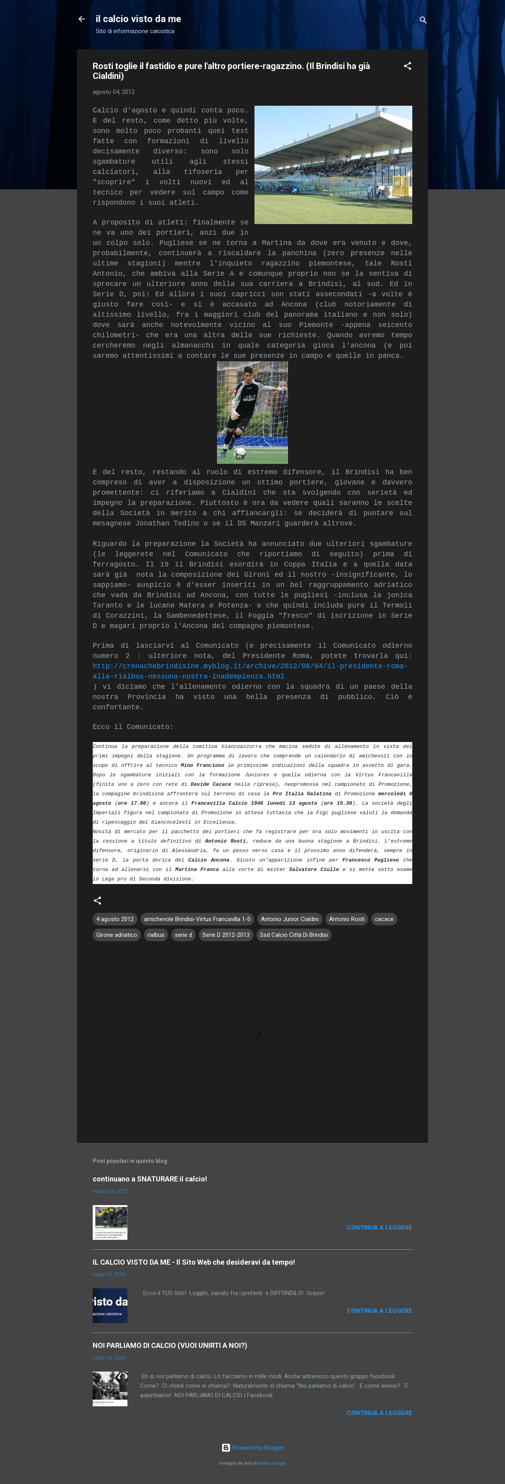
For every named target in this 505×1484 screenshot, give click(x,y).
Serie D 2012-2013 (226, 934)
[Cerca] (423, 21)
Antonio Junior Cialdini (290, 919)
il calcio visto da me (138, 18)
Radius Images (272, 1463)
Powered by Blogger (252, 1447)
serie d (183, 934)
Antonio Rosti (347, 919)
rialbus (156, 934)
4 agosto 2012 (115, 919)
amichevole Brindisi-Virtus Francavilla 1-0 (197, 919)
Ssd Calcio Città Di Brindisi (294, 934)
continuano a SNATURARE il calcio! (150, 1179)
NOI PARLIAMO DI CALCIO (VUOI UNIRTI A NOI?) (170, 1345)
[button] (407, 67)
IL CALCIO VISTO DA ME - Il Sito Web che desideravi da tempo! (194, 1262)
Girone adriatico (116, 934)
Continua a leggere (379, 1227)
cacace (384, 919)
